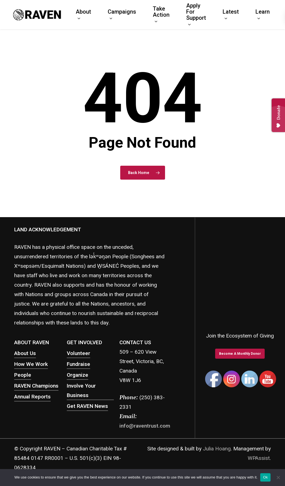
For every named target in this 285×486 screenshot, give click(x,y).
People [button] (22, 375)
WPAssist (259, 458)
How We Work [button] (31, 364)
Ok (265, 477)
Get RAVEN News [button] (87, 406)
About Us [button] (25, 353)
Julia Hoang (217, 449)
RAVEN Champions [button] (36, 386)
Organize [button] (77, 375)
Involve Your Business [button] (81, 390)
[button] (240, 354)
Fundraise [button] (78, 364)
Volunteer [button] (78, 353)
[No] (278, 477)
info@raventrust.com (144, 426)
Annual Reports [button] (32, 397)
